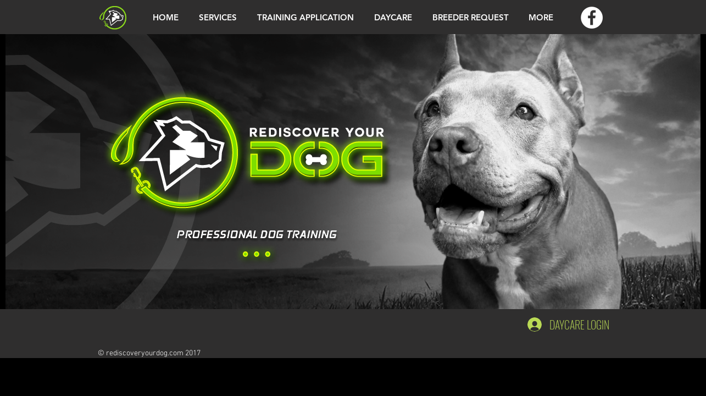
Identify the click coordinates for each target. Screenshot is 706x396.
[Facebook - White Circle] (592, 18)
